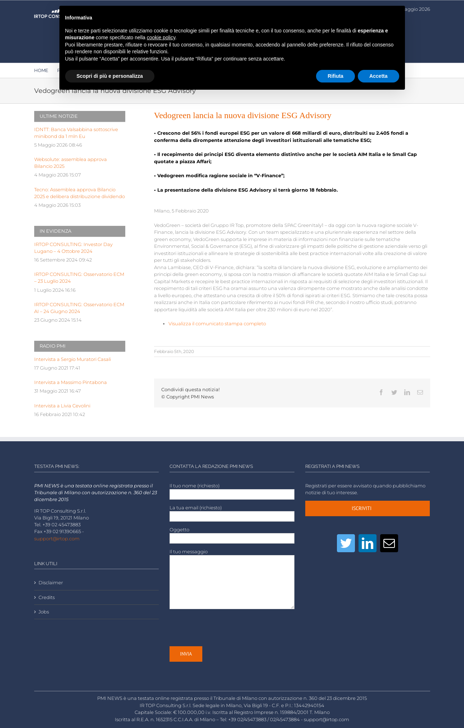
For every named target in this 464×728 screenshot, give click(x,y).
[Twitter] (346, 543)
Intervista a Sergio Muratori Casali (72, 359)
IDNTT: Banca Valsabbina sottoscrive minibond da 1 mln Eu (76, 133)
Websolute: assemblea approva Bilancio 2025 (70, 163)
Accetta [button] (378, 76)
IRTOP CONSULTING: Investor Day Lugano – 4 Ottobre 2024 (73, 248)
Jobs (44, 612)
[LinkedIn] (368, 543)
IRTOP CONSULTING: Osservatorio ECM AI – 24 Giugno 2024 (79, 308)
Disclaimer (51, 582)
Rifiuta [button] (335, 76)
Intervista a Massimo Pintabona (70, 382)
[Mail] (389, 543)
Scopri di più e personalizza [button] (110, 76)
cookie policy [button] (161, 37)
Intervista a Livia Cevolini (62, 405)
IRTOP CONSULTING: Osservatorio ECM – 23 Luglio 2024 (79, 278)
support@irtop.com (57, 538)
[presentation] (224, 627)
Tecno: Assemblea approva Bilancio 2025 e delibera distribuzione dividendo (79, 193)
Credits (47, 597)
